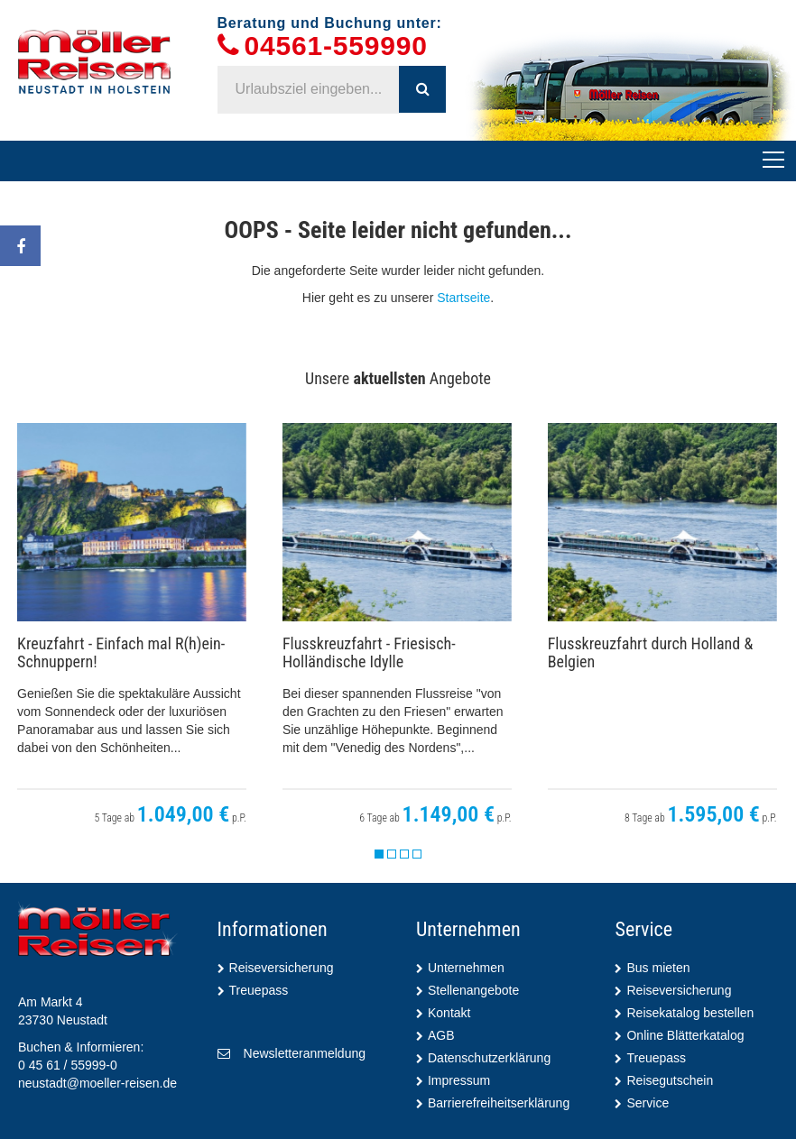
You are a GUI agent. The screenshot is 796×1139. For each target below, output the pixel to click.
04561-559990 (336, 46)
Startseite (463, 297)
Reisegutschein (669, 1080)
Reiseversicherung (281, 967)
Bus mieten (658, 967)
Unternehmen (466, 967)
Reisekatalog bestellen (690, 1013)
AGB (441, 1035)
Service (647, 1103)
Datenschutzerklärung (489, 1058)
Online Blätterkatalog (685, 1035)
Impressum (459, 1080)
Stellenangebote (473, 990)
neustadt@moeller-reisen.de (97, 1083)
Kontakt (449, 1013)
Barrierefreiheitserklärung (498, 1103)
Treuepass (259, 990)
